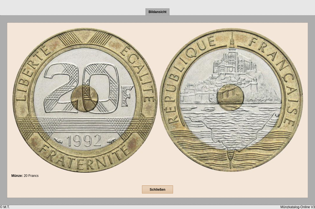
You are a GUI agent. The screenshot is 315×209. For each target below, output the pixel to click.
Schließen (158, 190)
